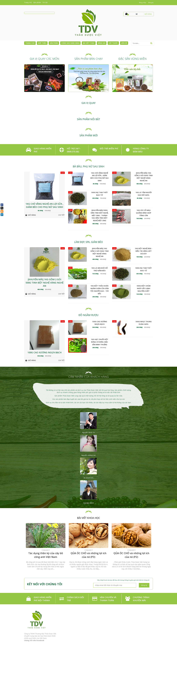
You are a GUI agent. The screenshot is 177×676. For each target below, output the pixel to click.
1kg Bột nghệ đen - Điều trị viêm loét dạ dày (143, 251)
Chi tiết (61, 215)
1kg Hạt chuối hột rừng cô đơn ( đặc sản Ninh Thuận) (99, 342)
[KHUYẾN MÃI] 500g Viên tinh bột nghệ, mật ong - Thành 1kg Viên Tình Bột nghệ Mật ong (99, 215)
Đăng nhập (142, 2)
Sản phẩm (37, 2)
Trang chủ (28, 2)
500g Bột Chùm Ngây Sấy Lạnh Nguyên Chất (143, 288)
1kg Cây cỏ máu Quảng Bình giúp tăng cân (143, 213)
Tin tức (45, 2)
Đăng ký (150, 2)
